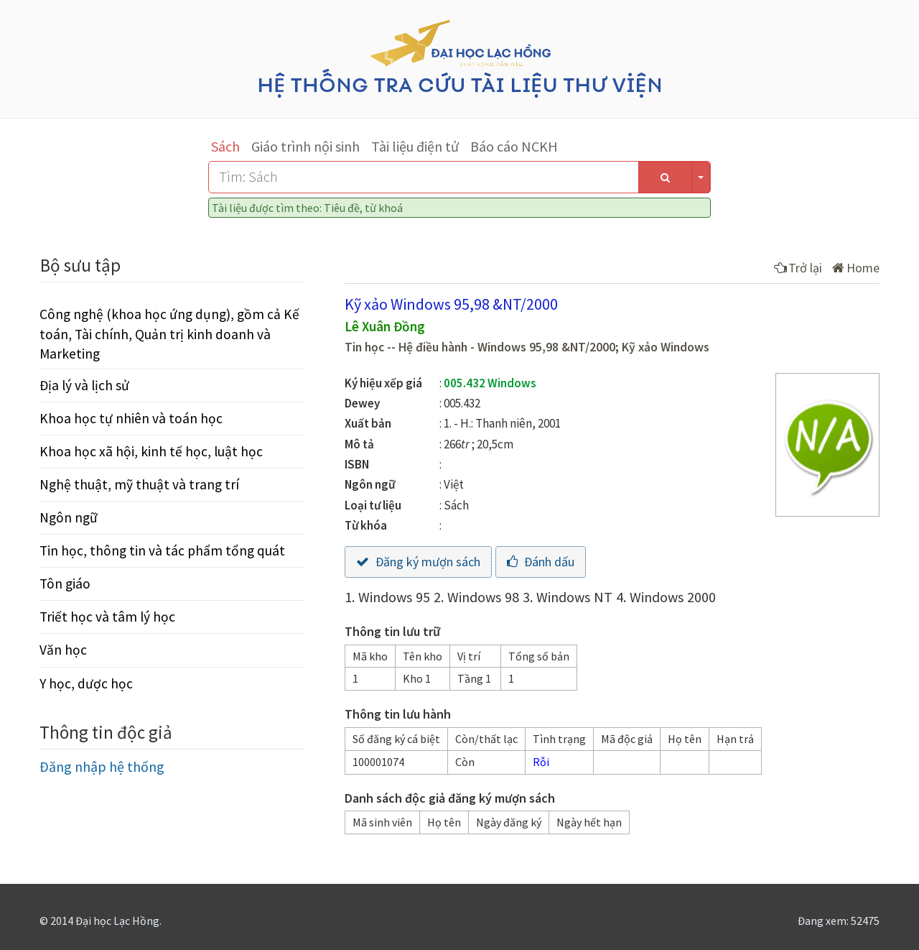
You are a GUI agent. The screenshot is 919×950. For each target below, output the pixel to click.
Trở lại (798, 267)
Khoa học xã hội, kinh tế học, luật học (151, 451)
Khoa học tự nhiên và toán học (131, 418)
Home (856, 267)
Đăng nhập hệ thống (101, 766)
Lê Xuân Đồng (385, 326)
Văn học (63, 649)
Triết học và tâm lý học (107, 616)
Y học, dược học (86, 683)
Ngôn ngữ (68, 517)
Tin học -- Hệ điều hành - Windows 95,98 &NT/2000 (480, 347)
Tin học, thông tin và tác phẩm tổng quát (162, 550)
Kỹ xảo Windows (665, 347)
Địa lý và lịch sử (84, 385)
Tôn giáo (64, 583)
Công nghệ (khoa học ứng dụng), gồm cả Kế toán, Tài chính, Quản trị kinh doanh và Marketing (169, 333)
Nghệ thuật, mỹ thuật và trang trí (139, 484)
